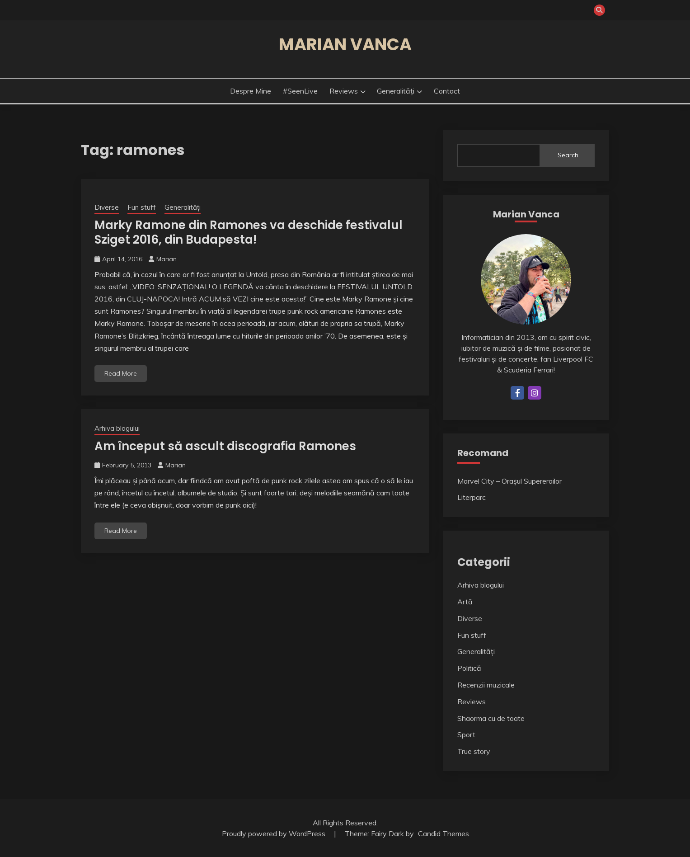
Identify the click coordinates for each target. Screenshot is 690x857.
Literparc (471, 497)
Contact (447, 90)
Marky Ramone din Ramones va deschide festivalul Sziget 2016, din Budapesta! (248, 232)
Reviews (343, 90)
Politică (469, 668)
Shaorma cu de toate (491, 718)
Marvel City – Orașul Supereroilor (509, 480)
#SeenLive (300, 90)
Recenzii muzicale (486, 684)
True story (473, 751)
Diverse (106, 207)
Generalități (395, 90)
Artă (465, 601)
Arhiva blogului (117, 428)
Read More (120, 373)
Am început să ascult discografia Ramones (225, 446)
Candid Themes (443, 833)
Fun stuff (141, 207)
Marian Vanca (345, 44)
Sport (466, 734)
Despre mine (250, 90)
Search (568, 155)
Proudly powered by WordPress (274, 833)
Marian (166, 259)
